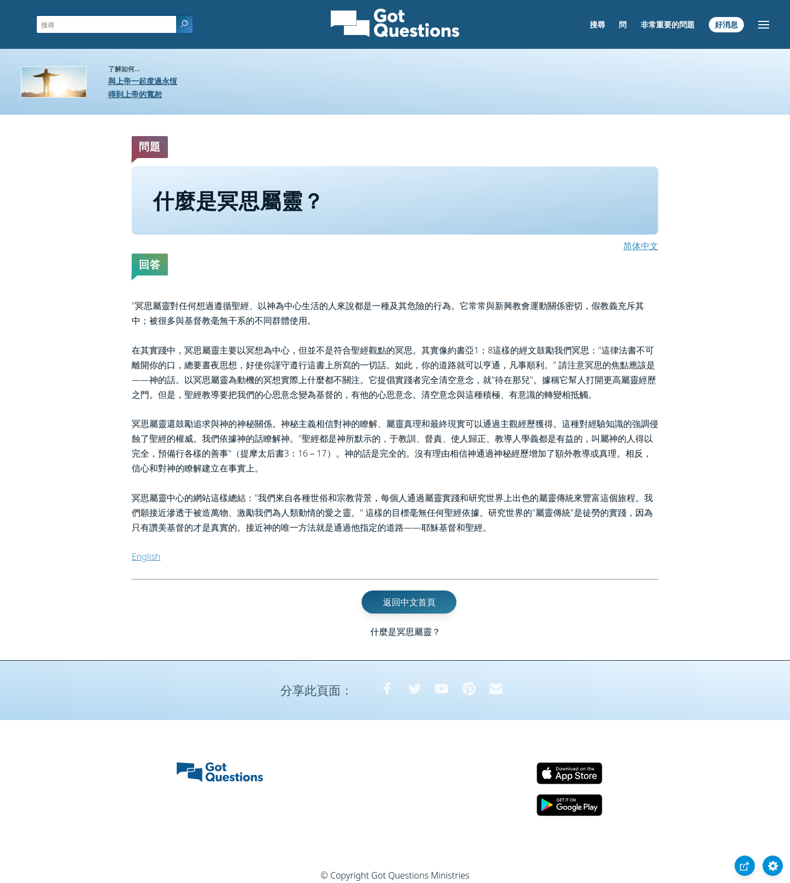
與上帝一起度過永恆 (142, 81)
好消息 (726, 24)
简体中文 (640, 246)
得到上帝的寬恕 (135, 94)
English (146, 556)
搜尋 (597, 24)
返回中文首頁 (409, 602)
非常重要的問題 (668, 24)
